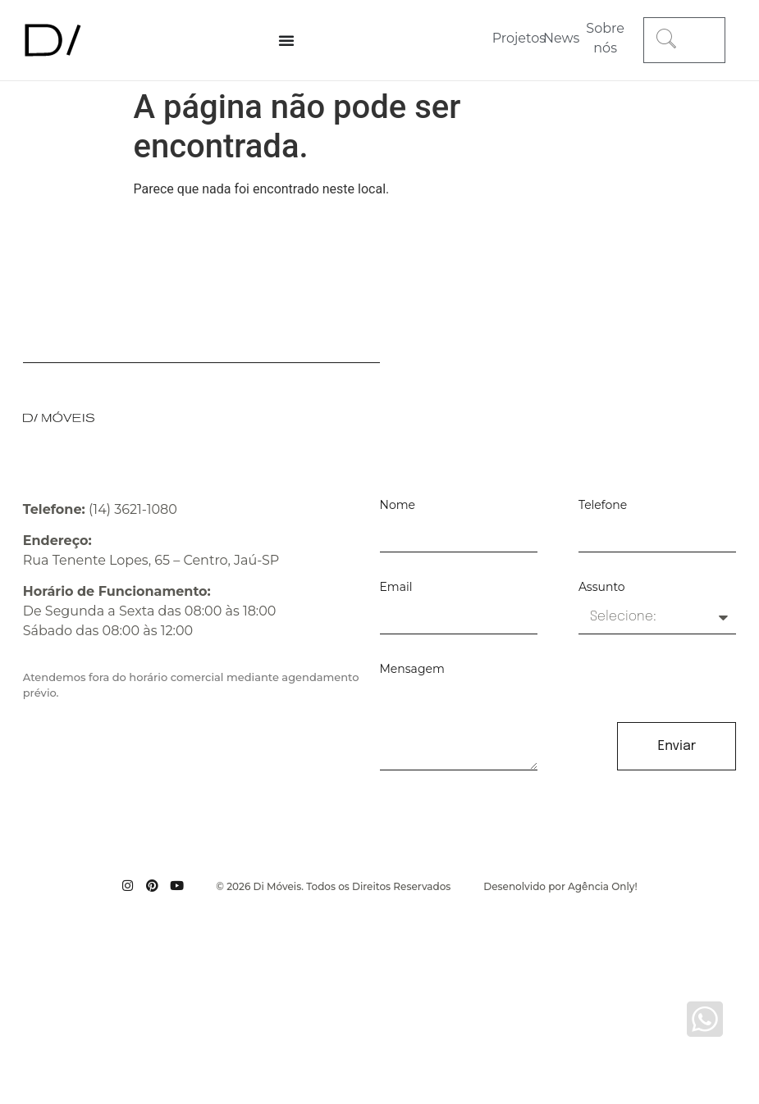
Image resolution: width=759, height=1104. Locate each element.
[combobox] (684, 40)
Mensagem (412, 669)
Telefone (602, 505)
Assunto (601, 587)
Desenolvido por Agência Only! (560, 886)
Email (396, 587)
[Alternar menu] (286, 40)
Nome (397, 505)
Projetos (519, 38)
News (561, 38)
